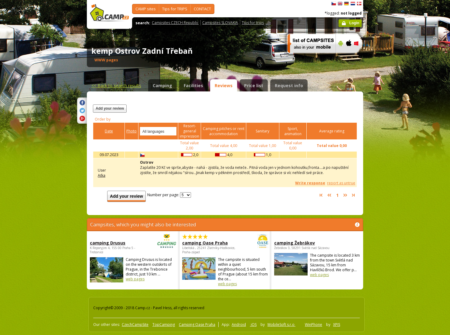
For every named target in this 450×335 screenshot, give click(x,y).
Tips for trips (253, 22)
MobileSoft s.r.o (281, 324)
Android (239, 324)
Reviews (224, 85)
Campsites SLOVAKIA (220, 22)
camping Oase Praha (208, 243)
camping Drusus (116, 243)
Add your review (110, 108)
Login (354, 23)
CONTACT (202, 9)
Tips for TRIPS (174, 9)
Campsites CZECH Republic (175, 22)
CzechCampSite (135, 324)
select (172, 131)
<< (116, 85)
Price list (253, 85)
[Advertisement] (388, 182)
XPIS (336, 324)
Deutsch (346, 4)
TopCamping (163, 324)
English (340, 4)
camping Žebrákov (294, 243)
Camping (162, 85)
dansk (359, 4)
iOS (253, 324)
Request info (289, 85)
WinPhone (313, 324)
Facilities (193, 85)
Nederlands (352, 4)
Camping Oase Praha (197, 324)
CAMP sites (145, 9)
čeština (333, 4)
